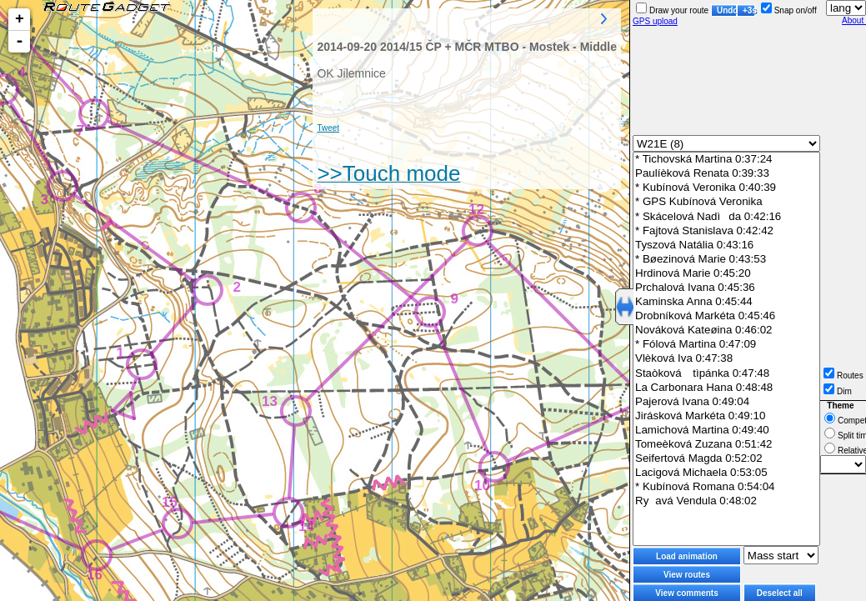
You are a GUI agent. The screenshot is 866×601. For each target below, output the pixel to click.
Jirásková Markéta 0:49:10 (726, 416)
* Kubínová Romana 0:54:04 (726, 487)
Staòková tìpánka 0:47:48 (726, 373)
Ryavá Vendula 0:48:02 (726, 501)
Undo (727, 10)
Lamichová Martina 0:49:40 (726, 430)
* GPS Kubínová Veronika (726, 202)
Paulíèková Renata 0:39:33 (726, 174)
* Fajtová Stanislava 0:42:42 (726, 231)
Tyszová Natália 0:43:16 (726, 245)
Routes (843, 375)
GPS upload (655, 21)
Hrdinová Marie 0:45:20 (726, 274)
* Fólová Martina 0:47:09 (726, 345)
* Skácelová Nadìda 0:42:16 (726, 216)
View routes (686, 574)
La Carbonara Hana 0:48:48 (726, 388)
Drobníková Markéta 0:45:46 (726, 316)
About (854, 20)
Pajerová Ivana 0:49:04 (726, 402)
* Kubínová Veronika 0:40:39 (726, 188)
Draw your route (672, 10)
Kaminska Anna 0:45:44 (726, 302)
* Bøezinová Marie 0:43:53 (726, 260)
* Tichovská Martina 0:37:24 (726, 160)
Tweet (328, 128)
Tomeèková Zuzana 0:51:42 (726, 445)
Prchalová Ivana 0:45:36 (726, 288)
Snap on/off (789, 10)
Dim (837, 391)
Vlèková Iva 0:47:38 (726, 359)
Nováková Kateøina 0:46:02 (726, 330)
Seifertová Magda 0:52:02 (726, 459)
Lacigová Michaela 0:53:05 (726, 473)
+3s (749, 10)
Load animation (687, 556)
